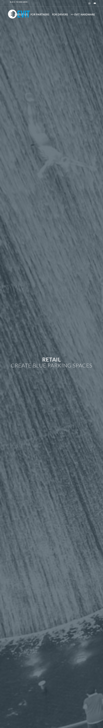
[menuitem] (21, 14)
